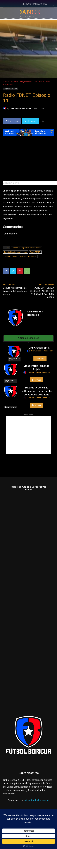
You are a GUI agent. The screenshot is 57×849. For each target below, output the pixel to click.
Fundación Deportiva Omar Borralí (26, 248)
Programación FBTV (28, 81)
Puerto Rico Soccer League (15, 252)
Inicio (5, 81)
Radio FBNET (35, 252)
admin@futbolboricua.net (36, 800)
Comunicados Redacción (20, 108)
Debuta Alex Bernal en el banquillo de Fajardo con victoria (15, 291)
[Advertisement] (28, 435)
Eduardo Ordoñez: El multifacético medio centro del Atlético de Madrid (36, 391)
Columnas (14, 81)
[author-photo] (29, 351)
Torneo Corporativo (28, 256)
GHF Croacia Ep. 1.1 (40, 347)
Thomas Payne (10, 256)
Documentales (10, 407)
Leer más (40, 358)
